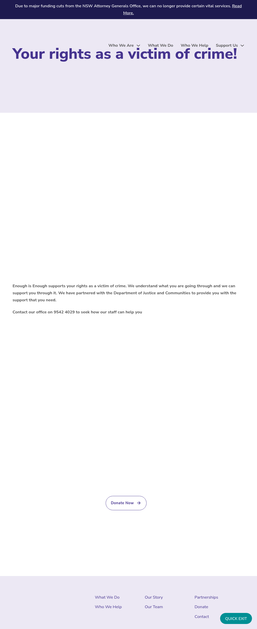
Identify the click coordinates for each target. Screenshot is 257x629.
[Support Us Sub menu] (242, 45)
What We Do (160, 45)
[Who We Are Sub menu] (138, 45)
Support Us (227, 45)
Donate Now (126, 503)
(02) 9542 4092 (168, 484)
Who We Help (194, 45)
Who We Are (121, 45)
